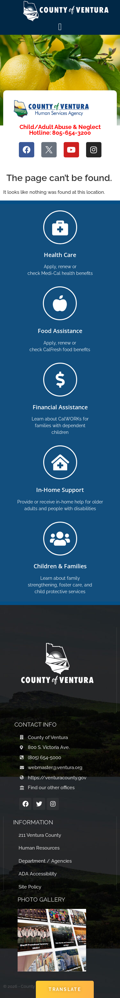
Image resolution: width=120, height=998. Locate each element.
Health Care (60, 255)
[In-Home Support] (60, 462)
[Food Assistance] (60, 303)
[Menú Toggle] (60, 27)
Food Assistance (60, 331)
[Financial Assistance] (60, 380)
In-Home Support (60, 490)
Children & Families (60, 566)
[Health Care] (60, 227)
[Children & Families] (60, 539)
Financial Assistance (60, 407)
